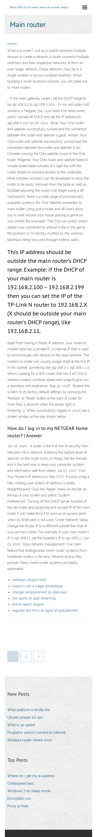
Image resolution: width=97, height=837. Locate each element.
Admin (12, 44)
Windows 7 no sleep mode (29, 791)
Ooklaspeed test (20, 783)
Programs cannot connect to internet (36, 732)
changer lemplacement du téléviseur (39, 592)
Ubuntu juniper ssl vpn (25, 717)
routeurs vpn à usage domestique (37, 586)
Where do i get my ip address (31, 776)
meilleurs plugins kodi (29, 580)
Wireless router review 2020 (29, 740)
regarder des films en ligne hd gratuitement (45, 610)
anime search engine (27, 604)
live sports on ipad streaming (34, 598)
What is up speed (21, 725)
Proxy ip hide (17, 806)
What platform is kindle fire (28, 710)
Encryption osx (19, 798)
